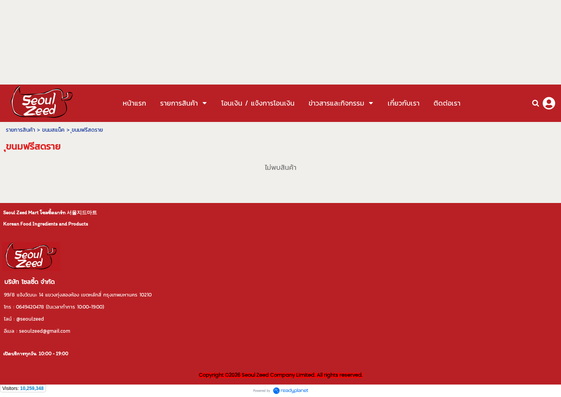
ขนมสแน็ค (53, 130)
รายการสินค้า (20, 130)
